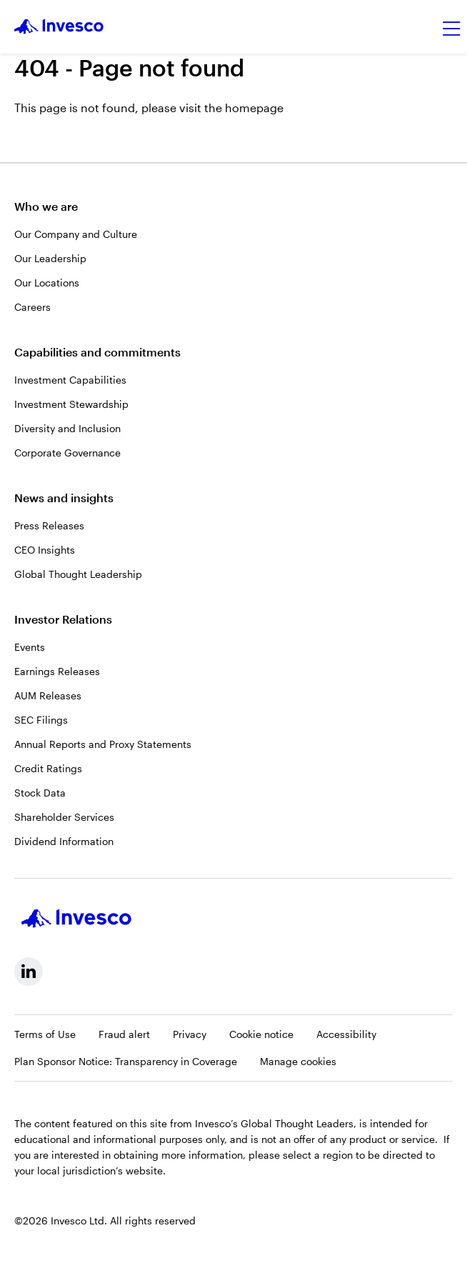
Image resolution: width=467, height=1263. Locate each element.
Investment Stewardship (71, 404)
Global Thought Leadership (78, 574)
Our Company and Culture (75, 234)
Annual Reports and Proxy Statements (102, 744)
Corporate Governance (67, 452)
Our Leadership (50, 258)
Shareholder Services (64, 817)
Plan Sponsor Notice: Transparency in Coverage (125, 1061)
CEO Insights (44, 550)
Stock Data (40, 793)
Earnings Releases (57, 671)
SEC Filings (41, 720)
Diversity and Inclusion (67, 428)
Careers (32, 307)
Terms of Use (45, 1034)
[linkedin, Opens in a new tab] (28, 971)
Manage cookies (298, 1061)
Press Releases (49, 525)
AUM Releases (47, 695)
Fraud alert (124, 1034)
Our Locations (46, 282)
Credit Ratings (48, 768)
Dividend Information (64, 841)
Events (29, 647)
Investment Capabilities (70, 380)
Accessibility (346, 1034)
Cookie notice (261, 1034)
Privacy (189, 1034)
